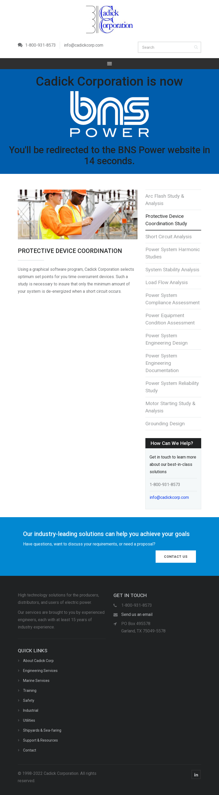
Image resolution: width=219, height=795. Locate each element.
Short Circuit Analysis (168, 237)
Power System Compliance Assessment (172, 299)
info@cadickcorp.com (83, 45)
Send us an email (136, 614)
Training (29, 690)
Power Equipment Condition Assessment (170, 319)
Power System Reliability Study (172, 387)
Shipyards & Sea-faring (42, 730)
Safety (28, 700)
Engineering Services (40, 671)
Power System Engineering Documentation (162, 363)
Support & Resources (40, 740)
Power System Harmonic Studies (172, 253)
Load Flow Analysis (166, 282)
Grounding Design (165, 424)
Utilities (29, 720)
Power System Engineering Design (166, 339)
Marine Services (36, 680)
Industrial (30, 710)
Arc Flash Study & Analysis (164, 199)
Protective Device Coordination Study (166, 220)
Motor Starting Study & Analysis (170, 407)
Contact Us (176, 557)
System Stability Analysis (172, 270)
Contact (29, 750)
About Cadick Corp (38, 661)
